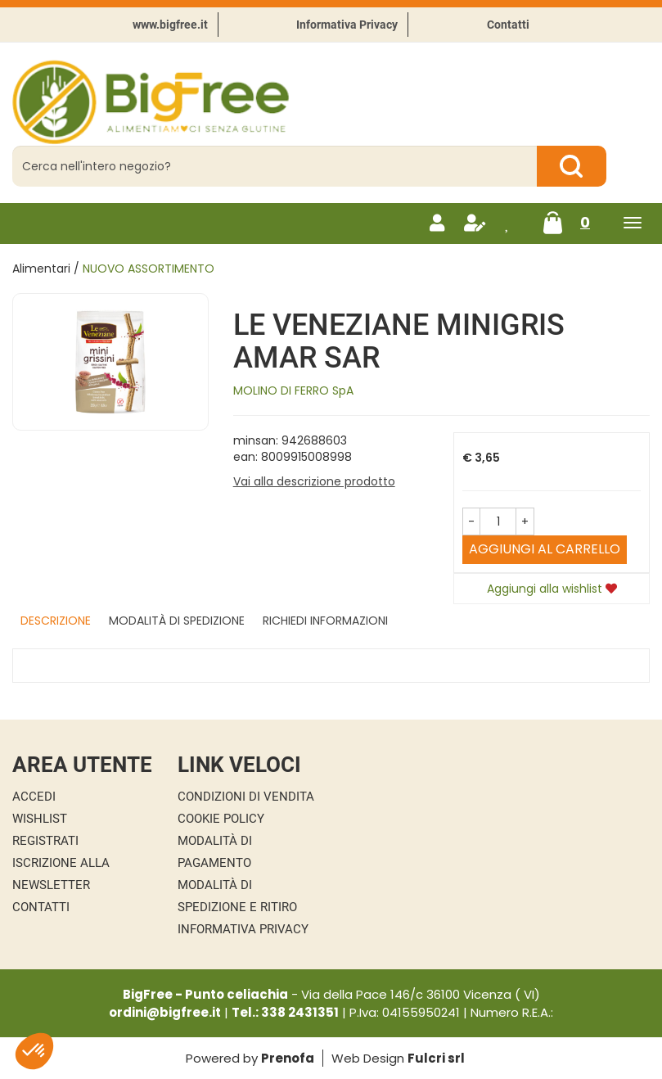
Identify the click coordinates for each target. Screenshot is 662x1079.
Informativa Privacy (347, 24)
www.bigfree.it (170, 24)
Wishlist (39, 818)
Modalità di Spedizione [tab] (177, 620)
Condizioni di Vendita (246, 796)
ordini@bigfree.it (165, 1012)
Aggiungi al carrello (544, 549)
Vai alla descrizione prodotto (314, 481)
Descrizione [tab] (55, 620)
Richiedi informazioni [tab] (325, 620)
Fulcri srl (436, 1058)
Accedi (34, 796)
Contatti (508, 24)
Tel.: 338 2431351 (285, 1012)
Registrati (45, 840)
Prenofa (287, 1058)
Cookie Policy (221, 818)
